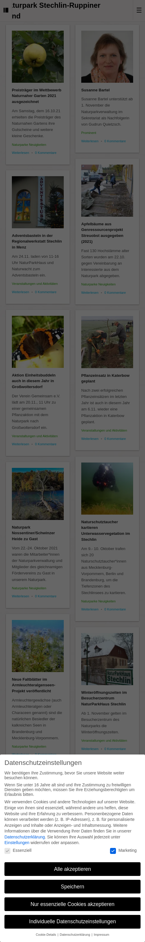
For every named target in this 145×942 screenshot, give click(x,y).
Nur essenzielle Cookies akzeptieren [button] (72, 901)
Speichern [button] (72, 884)
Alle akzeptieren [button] (72, 866)
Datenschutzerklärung (24, 834)
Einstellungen (16, 840)
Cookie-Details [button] (46, 932)
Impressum (101, 932)
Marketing (123, 848)
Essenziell (17, 848)
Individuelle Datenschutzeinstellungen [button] (72, 919)
